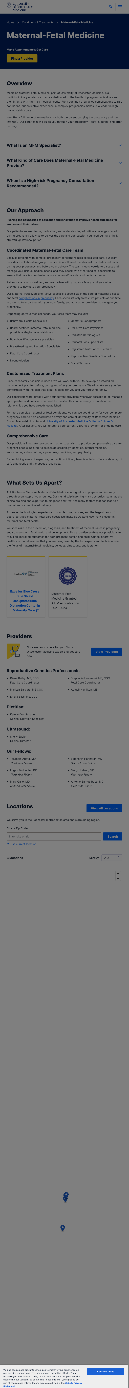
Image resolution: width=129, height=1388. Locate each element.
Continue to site (105, 1371)
